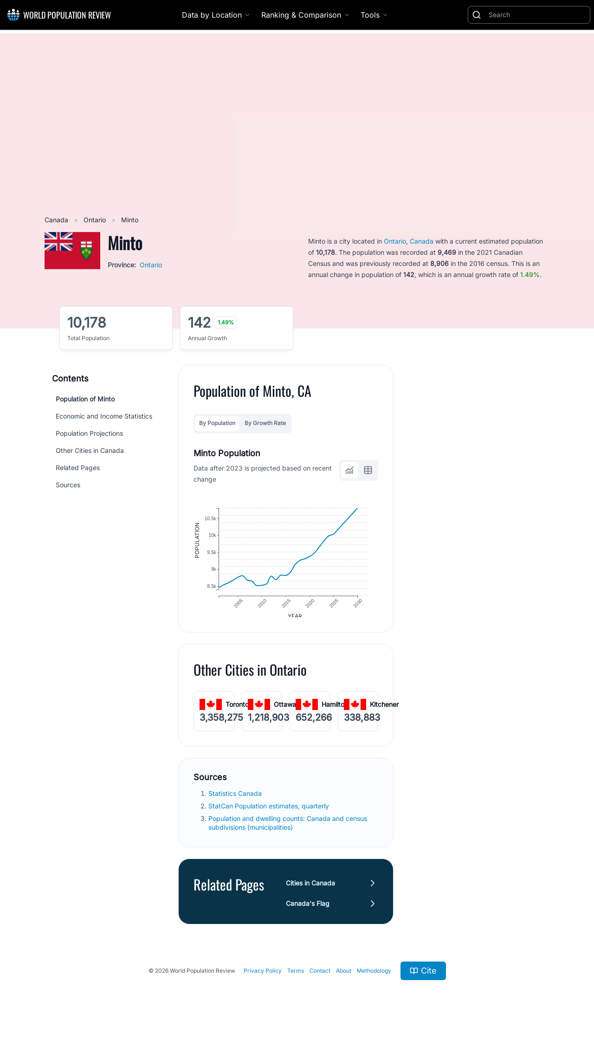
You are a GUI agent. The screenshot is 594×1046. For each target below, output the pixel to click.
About (343, 976)
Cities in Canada (310, 889)
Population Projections (89, 433)
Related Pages (78, 467)
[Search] (537, 14)
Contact (320, 976)
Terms (295, 976)
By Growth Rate (265, 423)
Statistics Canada (236, 799)
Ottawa (285, 710)
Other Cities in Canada (90, 450)
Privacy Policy (263, 976)
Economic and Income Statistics (104, 416)
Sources (68, 485)
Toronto (237, 710)
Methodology (374, 976)
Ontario (96, 220)
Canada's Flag (307, 909)
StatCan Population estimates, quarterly (269, 812)
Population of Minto (85, 399)
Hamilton (335, 710)
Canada (57, 220)
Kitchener (384, 710)
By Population (217, 423)
